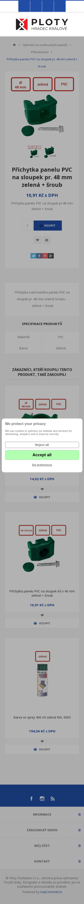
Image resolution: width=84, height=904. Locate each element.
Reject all (42, 445)
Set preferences (42, 465)
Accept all (42, 455)
